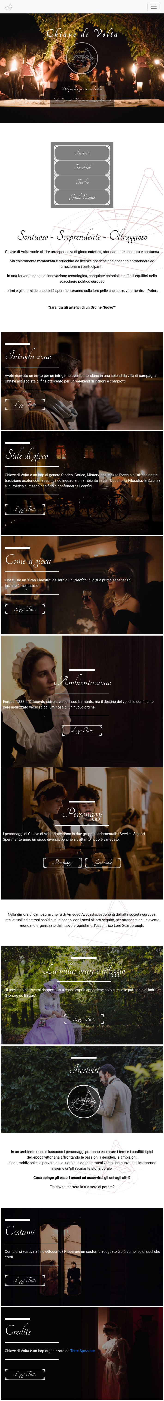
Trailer (82, 182)
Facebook (82, 167)
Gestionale (103, 863)
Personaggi (62, 863)
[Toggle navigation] (153, 6)
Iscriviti (82, 153)
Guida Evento (82, 197)
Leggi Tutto (25, 404)
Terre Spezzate (82, 1351)
